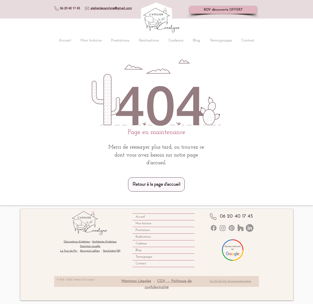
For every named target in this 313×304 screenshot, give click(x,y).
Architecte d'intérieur (104, 241)
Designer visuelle (90, 246)
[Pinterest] (231, 228)
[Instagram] (222, 228)
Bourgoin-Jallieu (90, 250)
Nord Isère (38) (111, 250)
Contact (141, 263)
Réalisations (143, 236)
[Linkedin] (214, 228)
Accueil (140, 216)
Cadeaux (141, 243)
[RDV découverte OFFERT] (223, 10)
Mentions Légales (136, 281)
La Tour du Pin (69, 250)
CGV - (164, 281)
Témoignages (144, 257)
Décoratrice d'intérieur (77, 241)
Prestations (143, 230)
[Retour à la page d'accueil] (156, 184)
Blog (138, 250)
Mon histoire (143, 223)
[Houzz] (240, 228)
